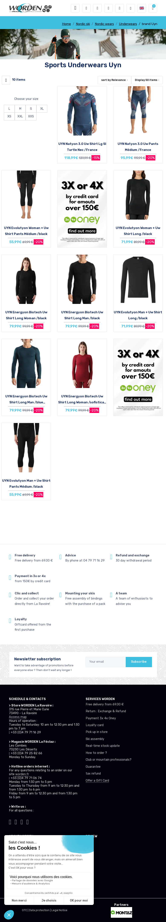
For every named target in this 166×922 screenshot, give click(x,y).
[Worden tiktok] (10, 821)
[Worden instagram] (16, 821)
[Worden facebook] (21, 821)
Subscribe (139, 662)
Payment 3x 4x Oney (101, 718)
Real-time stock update (103, 746)
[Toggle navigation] (75, 8)
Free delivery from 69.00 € (105, 704)
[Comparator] (119, 8)
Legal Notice (59, 910)
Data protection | (40, 910)
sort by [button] (113, 80)
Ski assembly (95, 739)
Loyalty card (95, 725)
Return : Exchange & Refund (106, 711)
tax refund (93, 773)
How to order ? (96, 753)
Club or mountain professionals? (108, 760)
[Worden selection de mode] (130, 8)
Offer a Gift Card (97, 780)
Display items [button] (146, 80)
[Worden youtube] (27, 821)
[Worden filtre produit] (6, 80)
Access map (18, 717)
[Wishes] (108, 8)
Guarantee (93, 767)
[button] (86, 8)
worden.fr (22, 774)
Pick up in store (97, 732)
